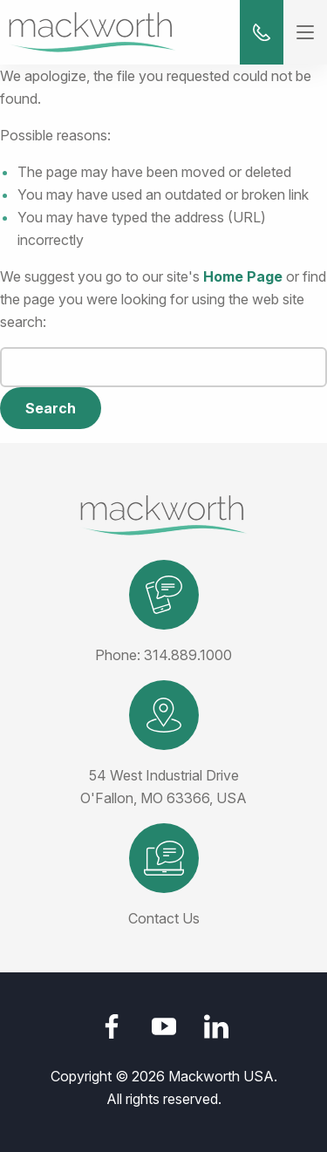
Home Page (243, 276)
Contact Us (164, 918)
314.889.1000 (188, 655)
